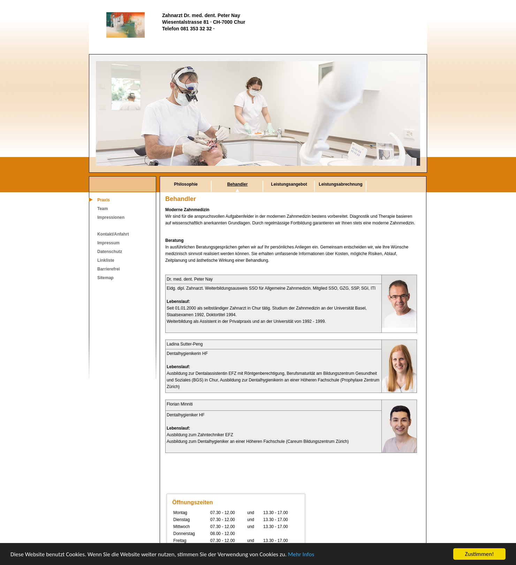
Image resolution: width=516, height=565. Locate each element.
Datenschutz (109, 251)
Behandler (237, 184)
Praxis (103, 200)
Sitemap (105, 277)
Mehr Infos (301, 554)
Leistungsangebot (289, 184)
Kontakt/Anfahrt (113, 234)
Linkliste (105, 260)
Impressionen (110, 217)
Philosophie (186, 184)
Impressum (108, 242)
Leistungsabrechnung (340, 184)
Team (102, 208)
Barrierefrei (108, 269)
